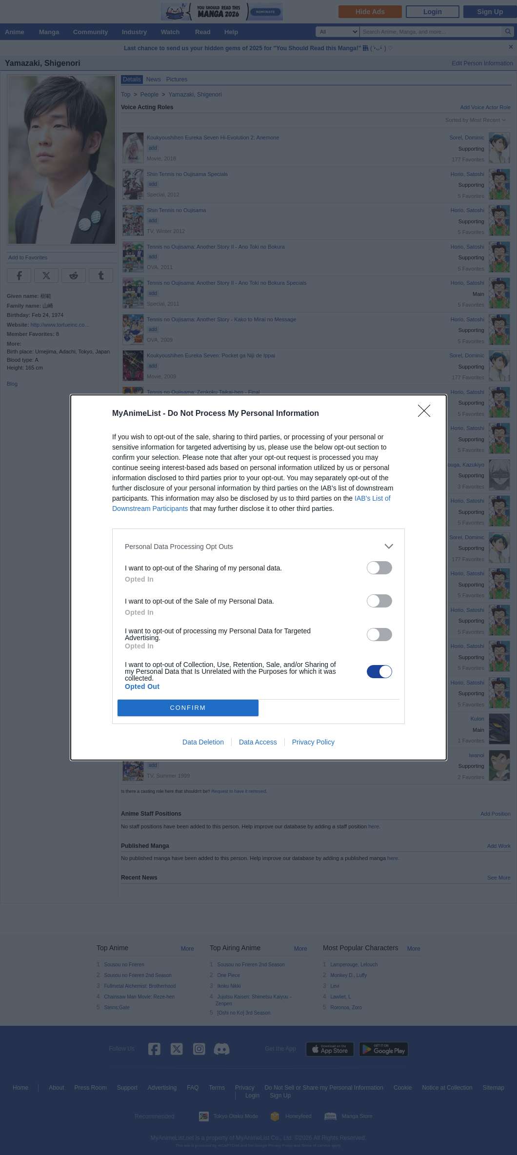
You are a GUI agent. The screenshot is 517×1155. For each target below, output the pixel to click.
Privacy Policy (313, 742)
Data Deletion (203, 742)
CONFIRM (188, 708)
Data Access (258, 742)
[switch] (379, 567)
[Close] (427, 414)
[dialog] (258, 577)
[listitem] (258, 546)
